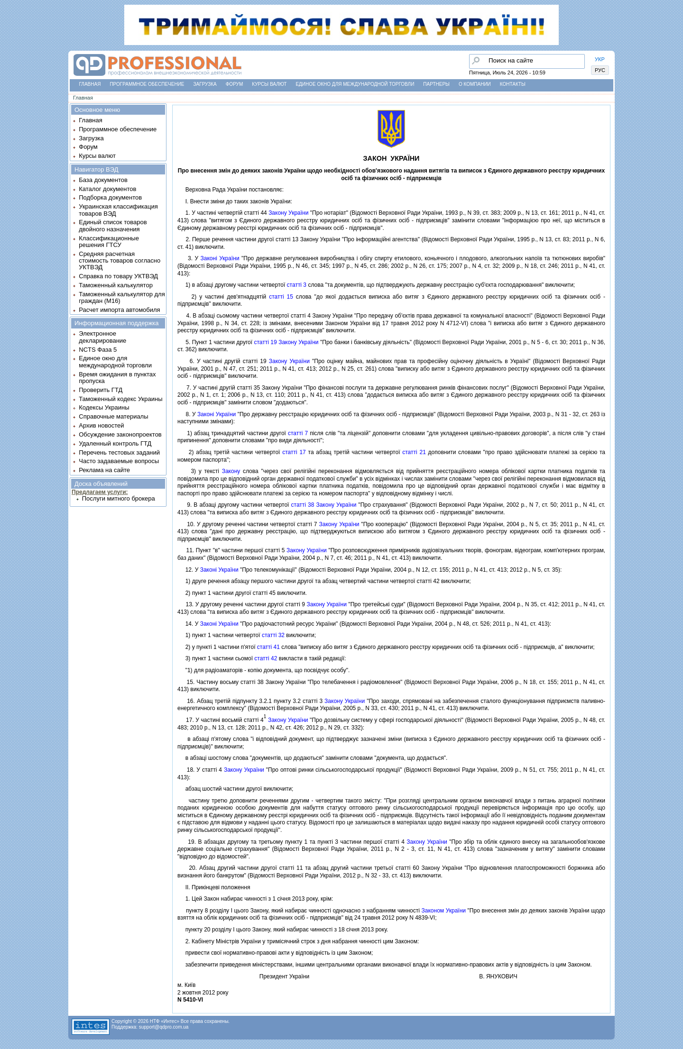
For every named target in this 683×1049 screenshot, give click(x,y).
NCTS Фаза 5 (98, 349)
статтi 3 (296, 285)
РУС (600, 70)
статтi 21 (414, 452)
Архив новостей (101, 425)
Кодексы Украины (104, 407)
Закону (231, 471)
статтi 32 (273, 635)
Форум (234, 84)
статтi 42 (265, 658)
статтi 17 (294, 452)
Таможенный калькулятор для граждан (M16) (122, 297)
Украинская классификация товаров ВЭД (118, 210)
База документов (103, 179)
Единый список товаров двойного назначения (113, 225)
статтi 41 (268, 647)
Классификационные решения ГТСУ (109, 241)
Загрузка (205, 84)
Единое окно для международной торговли (354, 84)
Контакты (513, 84)
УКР (600, 59)
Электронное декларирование (102, 337)
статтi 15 (281, 296)
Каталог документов (107, 188)
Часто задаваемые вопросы (119, 461)
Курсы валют (269, 84)
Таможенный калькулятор (116, 285)
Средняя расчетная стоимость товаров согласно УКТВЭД (119, 260)
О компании (475, 84)
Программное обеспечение (147, 84)
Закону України (288, 213)
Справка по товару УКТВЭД (118, 276)
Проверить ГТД (100, 389)
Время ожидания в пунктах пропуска (117, 377)
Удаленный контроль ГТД (115, 443)
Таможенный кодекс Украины (120, 398)
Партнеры (436, 84)
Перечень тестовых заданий (119, 452)
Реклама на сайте (104, 470)
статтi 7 (298, 433)
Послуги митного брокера (118, 498)
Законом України (444, 910)
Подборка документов (110, 197)
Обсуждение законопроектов (120, 434)
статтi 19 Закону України (286, 342)
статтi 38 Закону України (324, 505)
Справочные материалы (113, 416)
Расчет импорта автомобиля (119, 309)
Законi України (220, 258)
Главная (90, 84)
